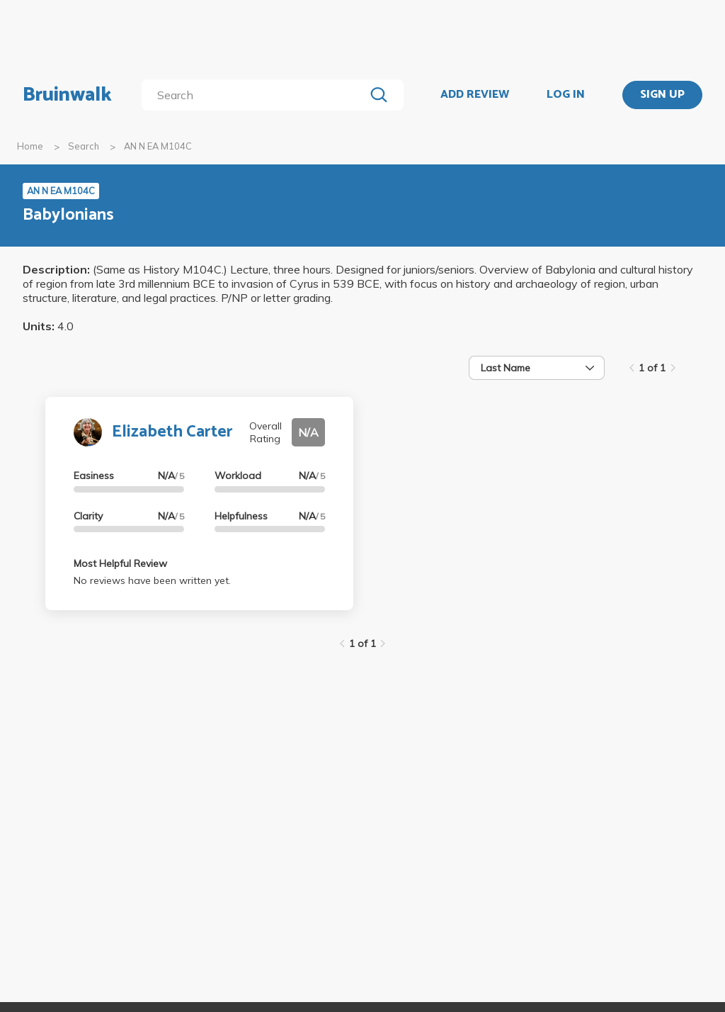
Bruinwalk (67, 95)
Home (30, 146)
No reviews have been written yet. (152, 580)
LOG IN (566, 95)
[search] (256, 95)
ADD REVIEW (474, 95)
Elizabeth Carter (172, 432)
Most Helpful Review (120, 563)
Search (83, 146)
